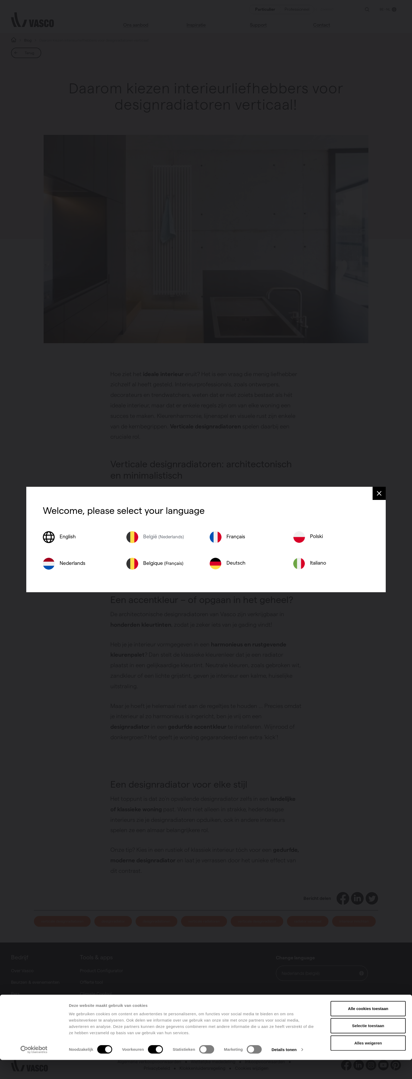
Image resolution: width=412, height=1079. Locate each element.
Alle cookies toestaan (368, 1027)
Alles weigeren (368, 1062)
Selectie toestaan (368, 1044)
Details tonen (283, 1068)
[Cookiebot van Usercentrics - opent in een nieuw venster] (34, 1069)
